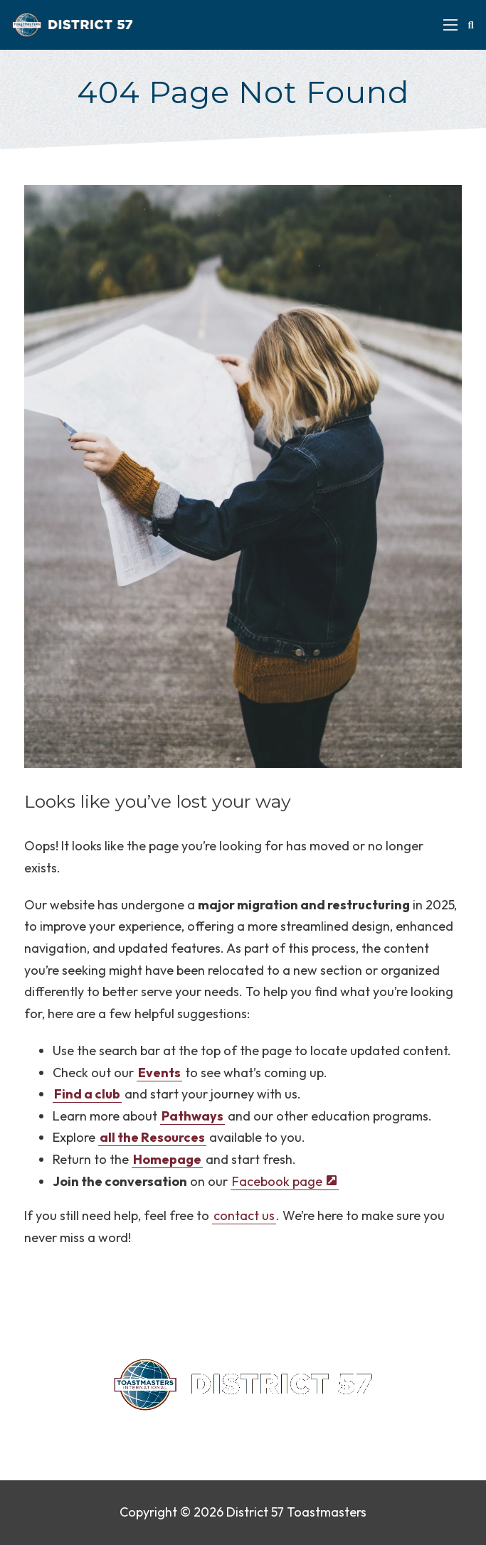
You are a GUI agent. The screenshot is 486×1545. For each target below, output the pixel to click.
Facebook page (277, 1181)
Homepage (167, 1159)
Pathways (192, 1116)
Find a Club (294, 1431)
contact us (244, 1215)
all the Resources (152, 1137)
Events (159, 1072)
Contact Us (137, 1431)
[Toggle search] (471, 25)
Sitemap (357, 1431)
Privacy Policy (216, 1431)
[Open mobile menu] (450, 25)
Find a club (87, 1094)
